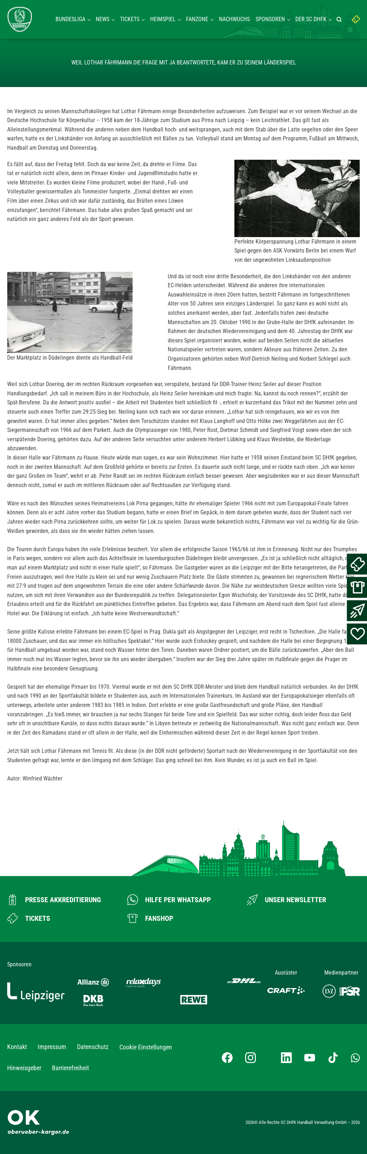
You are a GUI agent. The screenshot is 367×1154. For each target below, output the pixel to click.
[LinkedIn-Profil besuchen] (286, 1057)
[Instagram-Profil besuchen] (250, 1057)
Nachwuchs (234, 19)
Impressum (52, 1046)
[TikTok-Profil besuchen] (333, 1057)
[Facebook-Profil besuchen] (227, 1057)
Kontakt (17, 1046)
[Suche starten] (340, 19)
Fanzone (197, 19)
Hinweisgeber (24, 1068)
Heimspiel (163, 19)
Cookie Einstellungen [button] (145, 1047)
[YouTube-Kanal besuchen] (309, 1057)
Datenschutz (93, 1046)
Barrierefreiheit (70, 1068)
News (102, 19)
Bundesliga (70, 19)
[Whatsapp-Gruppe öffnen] (355, 1057)
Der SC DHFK (311, 19)
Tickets (129, 19)
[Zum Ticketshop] (28, 918)
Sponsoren (270, 19)
